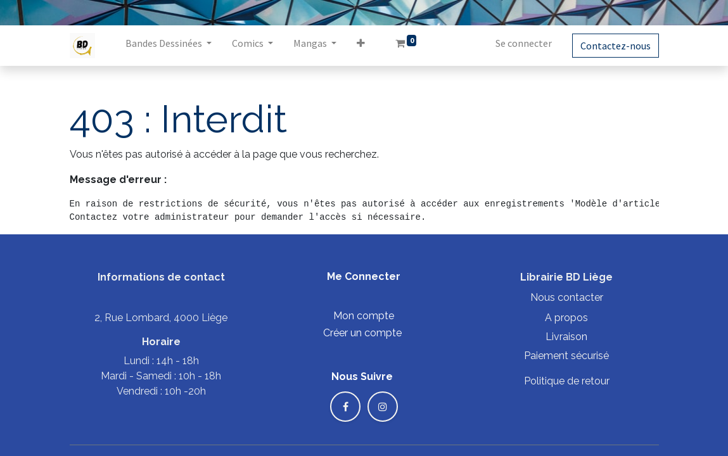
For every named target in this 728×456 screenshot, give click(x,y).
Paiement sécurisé (566, 356)
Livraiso (564, 337)
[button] (361, 45)
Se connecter (523, 43)
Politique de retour (567, 381)
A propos (566, 318)
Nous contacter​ (566, 297)
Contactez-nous (615, 45)
